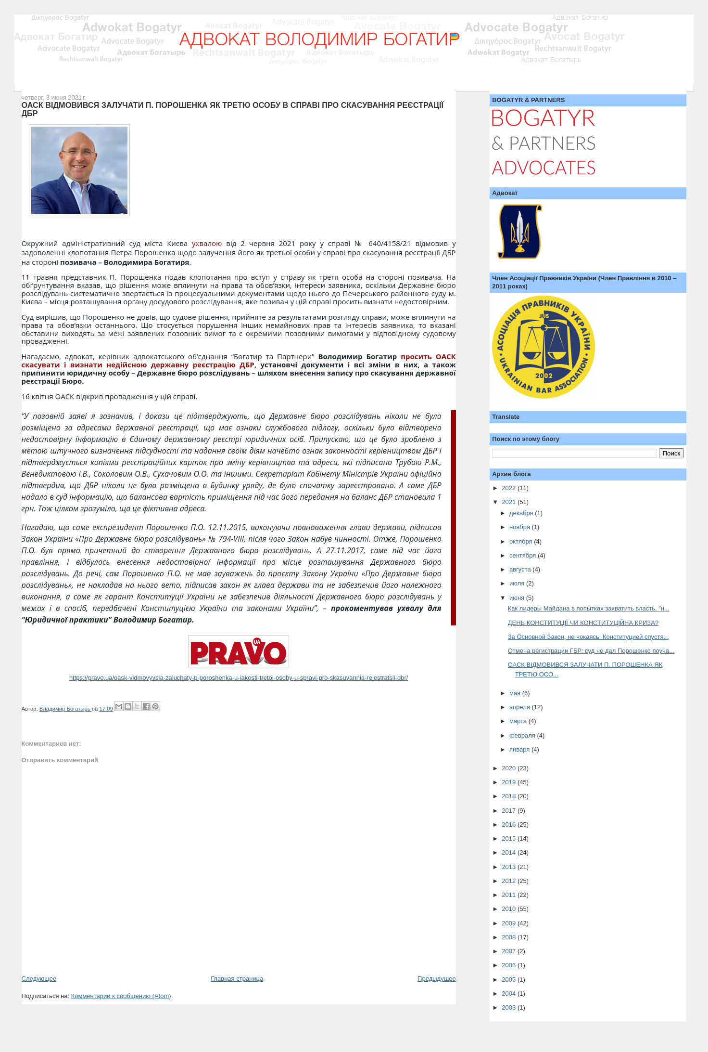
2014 (510, 852)
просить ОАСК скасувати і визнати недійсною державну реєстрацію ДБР (239, 360)
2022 (510, 488)
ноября (520, 527)
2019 (510, 782)
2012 (510, 880)
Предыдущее (436, 978)
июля (517, 583)
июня (517, 597)
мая (515, 693)
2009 (510, 923)
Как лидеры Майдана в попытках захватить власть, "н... (589, 608)
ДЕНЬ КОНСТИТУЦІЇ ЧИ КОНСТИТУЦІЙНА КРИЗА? (583, 622)
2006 (510, 965)
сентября (523, 555)
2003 (510, 1007)
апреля (520, 707)
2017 (510, 810)
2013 (510, 866)
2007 (510, 951)
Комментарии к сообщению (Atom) (121, 996)
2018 (510, 796)
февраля (523, 735)
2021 (510, 502)
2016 (510, 824)
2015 (510, 838)
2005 (510, 979)
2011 (510, 894)
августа (520, 569)
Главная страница (237, 978)
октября (521, 541)
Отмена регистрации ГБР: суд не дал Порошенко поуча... (591, 650)
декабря (522, 513)
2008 (510, 937)
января (520, 749)
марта (519, 721)
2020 (510, 768)
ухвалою (207, 243)
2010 (510, 908)
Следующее (39, 978)
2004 (510, 993)
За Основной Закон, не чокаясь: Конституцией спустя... (588, 636)
